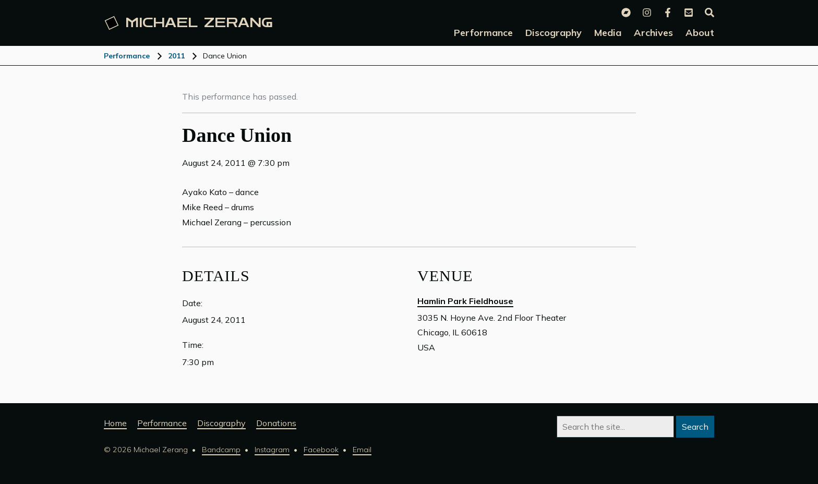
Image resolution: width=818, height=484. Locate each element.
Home (115, 423)
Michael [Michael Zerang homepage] (189, 23)
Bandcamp (221, 449)
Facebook (321, 449)
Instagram (272, 449)
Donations (276, 423)
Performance (127, 55)
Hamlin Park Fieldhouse (465, 301)
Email (362, 449)
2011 (176, 55)
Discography (221, 423)
